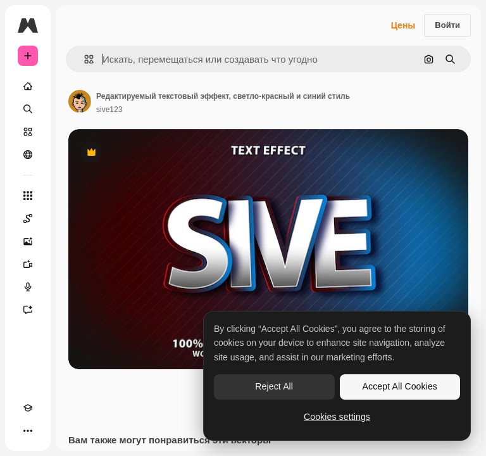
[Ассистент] (28, 310)
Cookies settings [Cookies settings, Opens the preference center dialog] (337, 417)
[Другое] (28, 431)
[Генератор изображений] (28, 241)
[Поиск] (28, 109)
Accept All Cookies (400, 386)
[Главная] (28, 86)
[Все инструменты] (28, 196)
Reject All (274, 386)
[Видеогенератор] (28, 264)
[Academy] (28, 408)
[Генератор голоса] (28, 287)
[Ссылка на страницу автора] (79, 101)
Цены (403, 25)
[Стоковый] (28, 132)
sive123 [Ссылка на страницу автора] (109, 109)
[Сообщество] (28, 154)
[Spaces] (28, 218)
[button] (83, 59)
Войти (447, 25)
